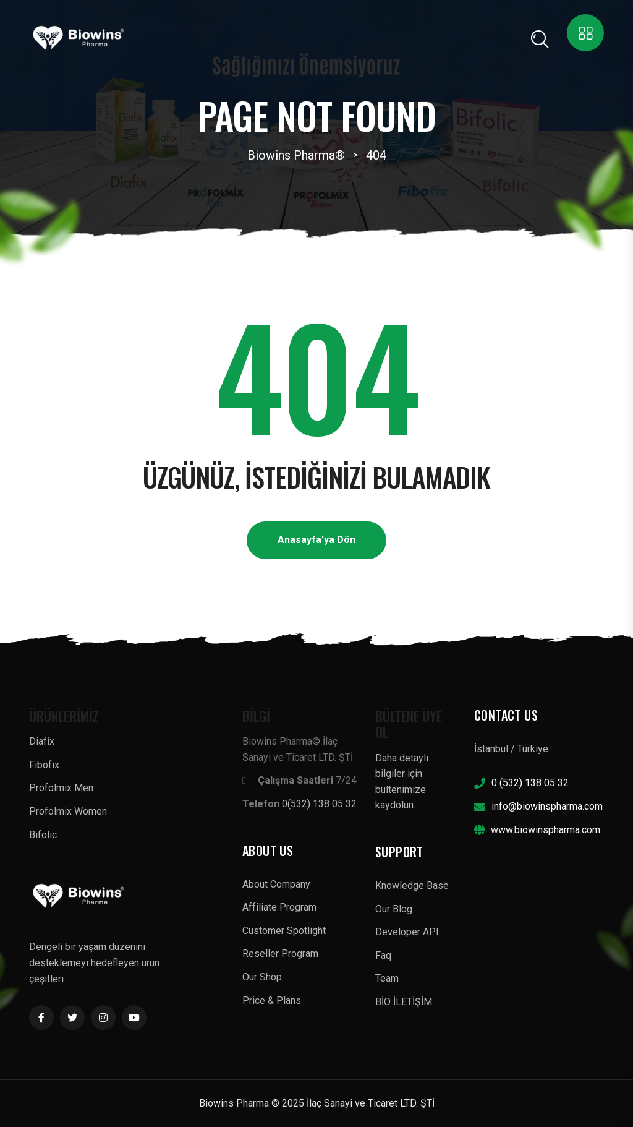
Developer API (407, 932)
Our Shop (262, 977)
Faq (383, 955)
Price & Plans (271, 1000)
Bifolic (43, 835)
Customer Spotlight (284, 930)
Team (387, 978)
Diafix (41, 741)
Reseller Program (280, 953)
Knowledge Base (412, 885)
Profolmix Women (68, 811)
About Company (276, 884)
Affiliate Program (279, 907)
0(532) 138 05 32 (319, 804)
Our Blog (393, 909)
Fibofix (44, 765)
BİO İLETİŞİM (403, 1002)
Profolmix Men (61, 788)
